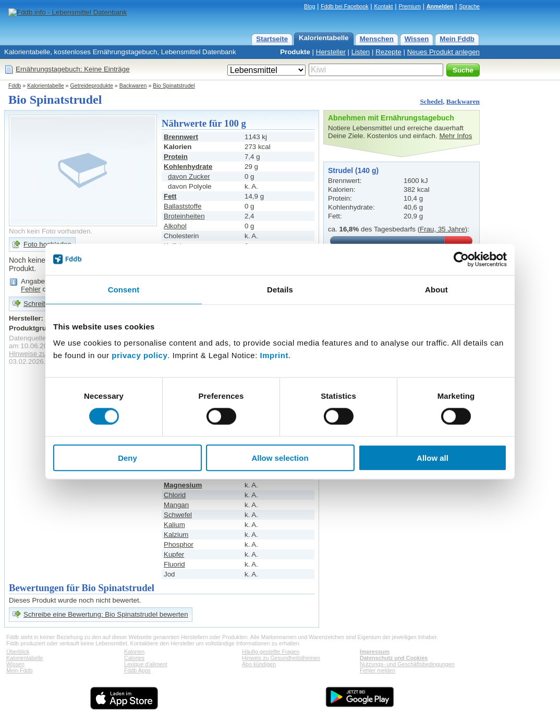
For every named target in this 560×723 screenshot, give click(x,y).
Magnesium (183, 485)
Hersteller (331, 52)
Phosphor (178, 544)
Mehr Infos (455, 136)
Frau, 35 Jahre (442, 229)
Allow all (432, 458)
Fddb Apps (137, 670)
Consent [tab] (124, 289)
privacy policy (139, 355)
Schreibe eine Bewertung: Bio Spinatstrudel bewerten (105, 614)
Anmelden (440, 6)
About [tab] (436, 289)
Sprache (469, 6)
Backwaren (133, 85)
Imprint (274, 355)
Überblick (17, 651)
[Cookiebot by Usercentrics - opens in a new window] (461, 259)
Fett (170, 196)
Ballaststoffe (182, 206)
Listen (360, 52)
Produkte (295, 52)
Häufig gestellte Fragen (270, 651)
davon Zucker (189, 176)
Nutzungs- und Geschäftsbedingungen (407, 664)
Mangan (176, 505)
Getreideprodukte (91, 85)
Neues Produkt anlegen (443, 52)
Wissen (417, 39)
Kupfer (174, 554)
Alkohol (175, 226)
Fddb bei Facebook (344, 6)
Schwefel (178, 515)
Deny (127, 458)
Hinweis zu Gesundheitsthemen (281, 658)
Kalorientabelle (324, 38)
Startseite (272, 39)
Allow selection (279, 458)
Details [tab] (280, 289)
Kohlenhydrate (188, 166)
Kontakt (383, 6)
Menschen (377, 39)
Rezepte (388, 52)
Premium (409, 6)
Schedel (431, 101)
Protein (176, 157)
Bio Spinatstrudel (174, 85)
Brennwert (181, 137)
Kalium (174, 525)
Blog (309, 6)
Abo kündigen (259, 664)
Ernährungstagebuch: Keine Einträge (73, 69)
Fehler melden (377, 670)
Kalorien (134, 651)
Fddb (14, 85)
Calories (134, 658)
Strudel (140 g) (353, 170)
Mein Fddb (457, 39)
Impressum (374, 651)
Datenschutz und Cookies (394, 658)
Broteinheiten (184, 216)
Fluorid (174, 564)
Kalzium (176, 534)
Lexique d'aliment (145, 664)
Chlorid (175, 495)
